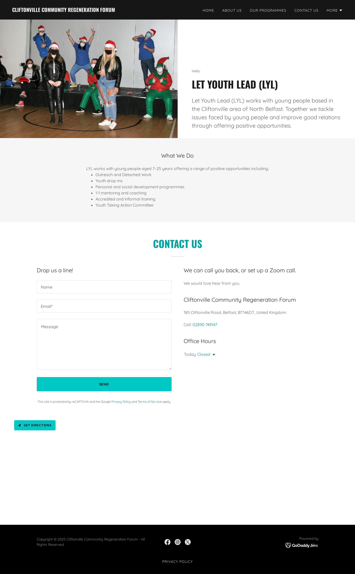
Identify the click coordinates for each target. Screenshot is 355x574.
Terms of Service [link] (150, 401)
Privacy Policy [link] (121, 401)
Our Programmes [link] (268, 10)
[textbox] (104, 286)
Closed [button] (203, 354)
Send (104, 384)
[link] (63, 10)
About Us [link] (232, 10)
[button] (335, 10)
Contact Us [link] (306, 10)
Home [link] (208, 10)
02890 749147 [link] (205, 324)
